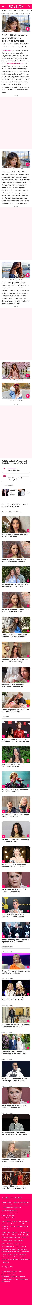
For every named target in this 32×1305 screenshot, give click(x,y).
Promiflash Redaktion (21, 44)
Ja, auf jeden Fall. (14, 470)
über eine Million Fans (15, 63)
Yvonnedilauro (7, 50)
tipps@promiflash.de (11, 506)
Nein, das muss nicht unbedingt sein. (15, 479)
